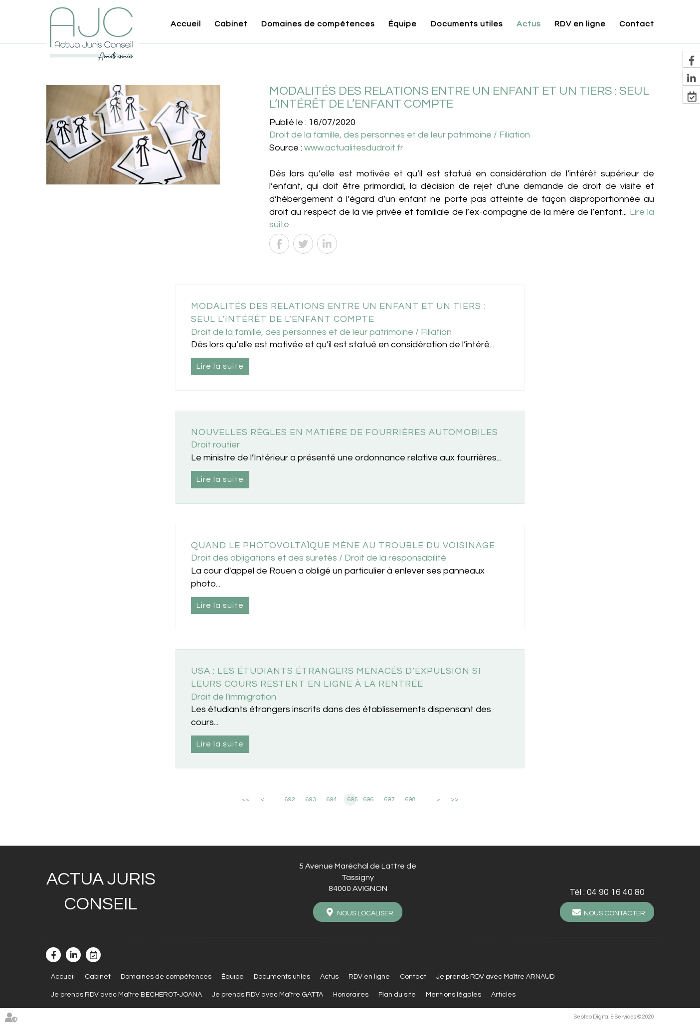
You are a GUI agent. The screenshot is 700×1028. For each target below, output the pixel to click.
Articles (503, 994)
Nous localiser (365, 913)
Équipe (402, 24)
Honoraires (350, 994)
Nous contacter (614, 913)
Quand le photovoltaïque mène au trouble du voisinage (343, 545)
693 (311, 799)
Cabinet (231, 24)
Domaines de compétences (318, 24)
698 (410, 799)
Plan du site (397, 994)
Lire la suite (220, 366)
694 (332, 799)
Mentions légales (453, 994)
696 (368, 799)
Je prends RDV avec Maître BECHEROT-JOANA (126, 994)
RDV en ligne (580, 24)
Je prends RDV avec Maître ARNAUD (495, 976)
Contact (636, 24)
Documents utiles (467, 24)
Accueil (186, 24)
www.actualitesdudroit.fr (353, 147)
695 (352, 799)
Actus (529, 24)
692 (290, 799)
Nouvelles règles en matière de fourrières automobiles (344, 432)
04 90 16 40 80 (616, 892)
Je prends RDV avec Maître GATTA (267, 994)
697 (389, 799)
